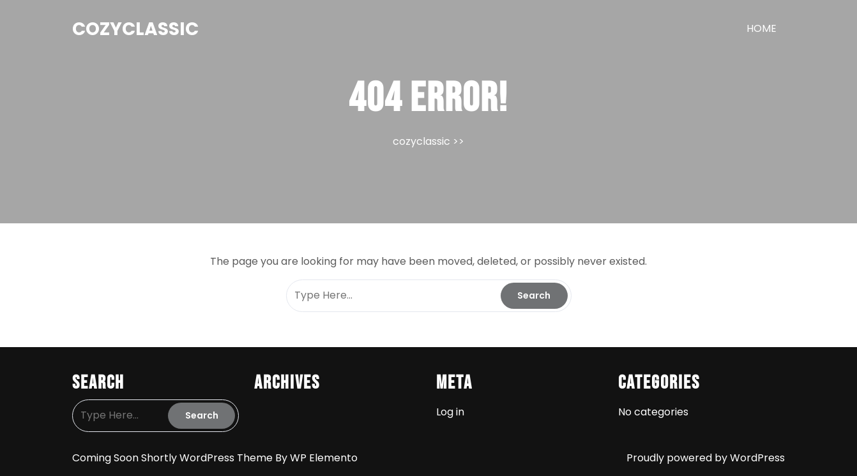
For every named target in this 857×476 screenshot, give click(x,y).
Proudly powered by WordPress (705, 457)
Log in (450, 412)
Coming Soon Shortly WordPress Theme (173, 457)
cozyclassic (135, 29)
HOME (762, 28)
